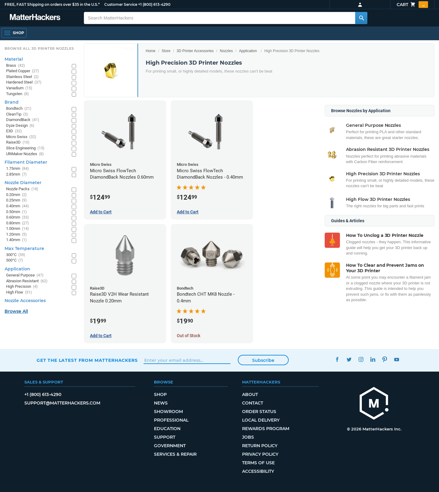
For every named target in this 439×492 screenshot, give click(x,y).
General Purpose (25, 275)
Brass (15, 66)
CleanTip (17, 114)
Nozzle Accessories (25, 300)
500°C (14, 260)
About (250, 394)
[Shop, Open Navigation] (14, 33)
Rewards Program (265, 428)
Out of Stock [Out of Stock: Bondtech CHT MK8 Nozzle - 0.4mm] (188, 335)
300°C (15, 255)
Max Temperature (24, 248)
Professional (171, 420)
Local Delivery (261, 420)
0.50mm (16, 212)
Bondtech (18, 109)
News (161, 403)
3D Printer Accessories (195, 51)
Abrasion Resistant (27, 281)
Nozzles (226, 51)
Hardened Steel (23, 82)
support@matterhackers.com (62, 403)
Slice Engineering (25, 148)
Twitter (349, 359)
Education (167, 428)
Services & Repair (175, 454)
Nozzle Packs (22, 189)
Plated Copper (22, 71)
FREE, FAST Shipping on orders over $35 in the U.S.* (52, 4)
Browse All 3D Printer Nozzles (39, 48)
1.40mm (16, 240)
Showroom (168, 411)
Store (166, 51)
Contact (252, 403)
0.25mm (16, 200)
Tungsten (17, 94)
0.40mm (17, 206)
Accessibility (258, 471)
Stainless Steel (22, 77)
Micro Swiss (21, 137)
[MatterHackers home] (374, 404)
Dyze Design (20, 126)
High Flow (19, 292)
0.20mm (16, 195)
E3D (14, 131)
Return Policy (259, 445)
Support (164, 437)
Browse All (16, 311)
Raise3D (18, 142)
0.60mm (17, 217)
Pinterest (384, 359)
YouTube (396, 359)
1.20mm (16, 234)
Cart (412, 4)
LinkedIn (372, 359)
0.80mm (17, 223)
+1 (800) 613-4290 (154, 4)
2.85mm (16, 174)
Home (150, 51)
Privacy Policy (260, 454)
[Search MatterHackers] (361, 18)
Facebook (337, 359)
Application (248, 51)
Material (14, 59)
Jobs (248, 437)
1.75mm (17, 169)
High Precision (22, 287)
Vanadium (19, 88)
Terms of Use (258, 462)
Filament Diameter (26, 162)
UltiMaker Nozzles (25, 154)
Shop (160, 394)
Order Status (259, 411)
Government (170, 445)
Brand (12, 102)
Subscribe (263, 360)
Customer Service (120, 4)
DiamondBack (22, 120)
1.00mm (17, 229)
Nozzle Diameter (23, 182)
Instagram (360, 359)
